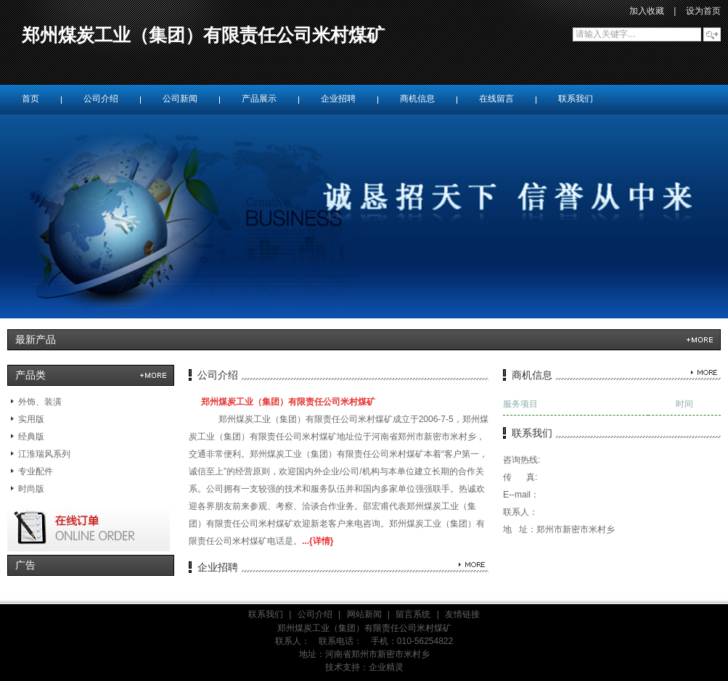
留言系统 (413, 614)
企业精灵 (386, 667)
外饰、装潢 (40, 402)
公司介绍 (315, 614)
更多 (700, 340)
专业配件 (35, 471)
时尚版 (31, 489)
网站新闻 (364, 614)
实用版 (31, 419)
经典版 (31, 437)
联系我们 (265, 614)
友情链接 (462, 614)
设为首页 (703, 11)
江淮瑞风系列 (44, 454)
